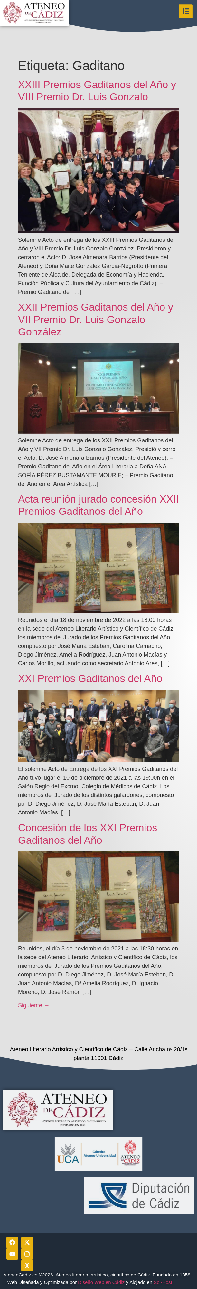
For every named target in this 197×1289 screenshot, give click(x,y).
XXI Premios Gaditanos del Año (90, 678)
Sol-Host (164, 1282)
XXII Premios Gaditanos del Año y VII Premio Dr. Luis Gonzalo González (95, 319)
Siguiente (34, 1005)
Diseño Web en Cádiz (101, 1282)
